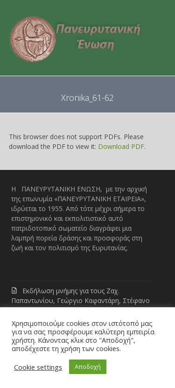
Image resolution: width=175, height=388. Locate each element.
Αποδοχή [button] (88, 366)
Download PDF (121, 146)
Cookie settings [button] (38, 367)
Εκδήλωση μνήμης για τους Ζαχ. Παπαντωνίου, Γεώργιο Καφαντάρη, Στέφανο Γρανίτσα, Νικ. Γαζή (80, 300)
